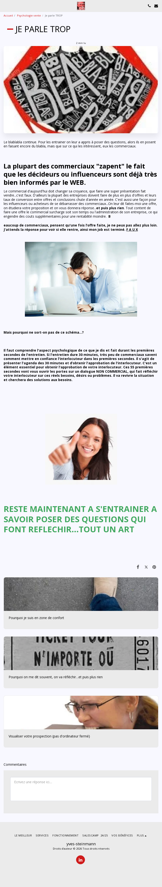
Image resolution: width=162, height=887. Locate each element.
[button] (5, 6)
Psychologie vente (29, 15)
